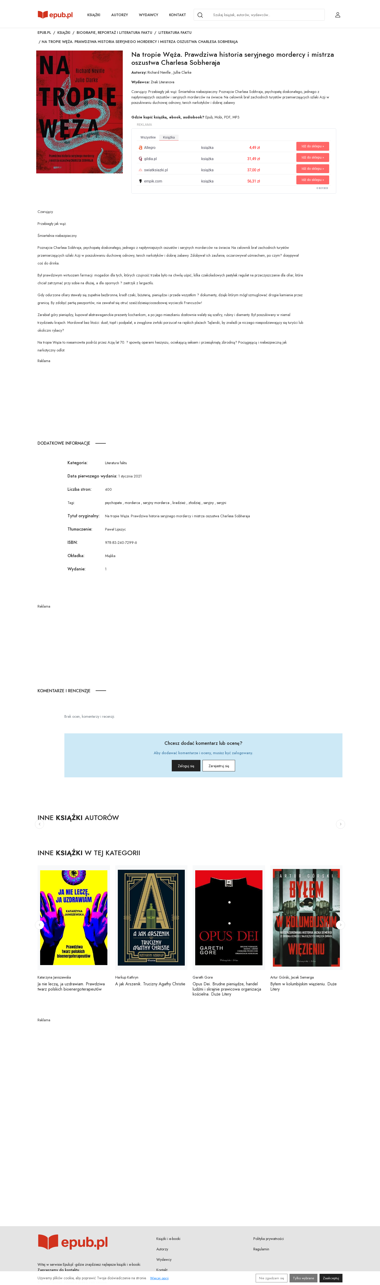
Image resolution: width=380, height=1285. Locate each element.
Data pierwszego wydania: (92, 476)
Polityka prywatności (268, 1238)
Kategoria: (78, 462)
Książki (93, 14)
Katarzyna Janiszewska (54, 977)
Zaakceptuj (331, 1278)
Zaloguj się (179, 766)
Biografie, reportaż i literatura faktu (114, 32)
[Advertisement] (171, 400)
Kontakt (177, 14)
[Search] (200, 15)
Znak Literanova (162, 82)
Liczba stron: (79, 489)
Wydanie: (76, 568)
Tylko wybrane (303, 1278)
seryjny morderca (156, 502)
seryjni (221, 502)
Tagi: (71, 502)
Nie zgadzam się (271, 1278)
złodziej (194, 502)
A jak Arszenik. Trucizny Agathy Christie (150, 984)
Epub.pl (44, 32)
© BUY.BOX (322, 188)
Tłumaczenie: (80, 529)
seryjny (209, 502)
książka (169, 137)
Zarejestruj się (226, 766)
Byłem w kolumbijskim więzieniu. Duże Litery (303, 986)
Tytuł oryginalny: (84, 515)
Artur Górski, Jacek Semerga (292, 977)
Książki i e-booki (168, 1238)
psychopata (113, 502)
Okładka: (76, 555)
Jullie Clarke (182, 72)
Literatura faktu (175, 32)
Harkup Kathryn (126, 977)
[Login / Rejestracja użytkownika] (337, 14)
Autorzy (119, 14)
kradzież (179, 502)
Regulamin (261, 1249)
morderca (132, 502)
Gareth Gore (203, 977)
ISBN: (73, 542)
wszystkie (148, 137)
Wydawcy (148, 14)
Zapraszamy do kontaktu (58, 1270)
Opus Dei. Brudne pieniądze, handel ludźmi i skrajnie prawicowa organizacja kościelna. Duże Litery (227, 989)
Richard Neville (159, 72)
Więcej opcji (159, 1278)
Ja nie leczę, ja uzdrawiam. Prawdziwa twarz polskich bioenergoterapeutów (71, 986)
